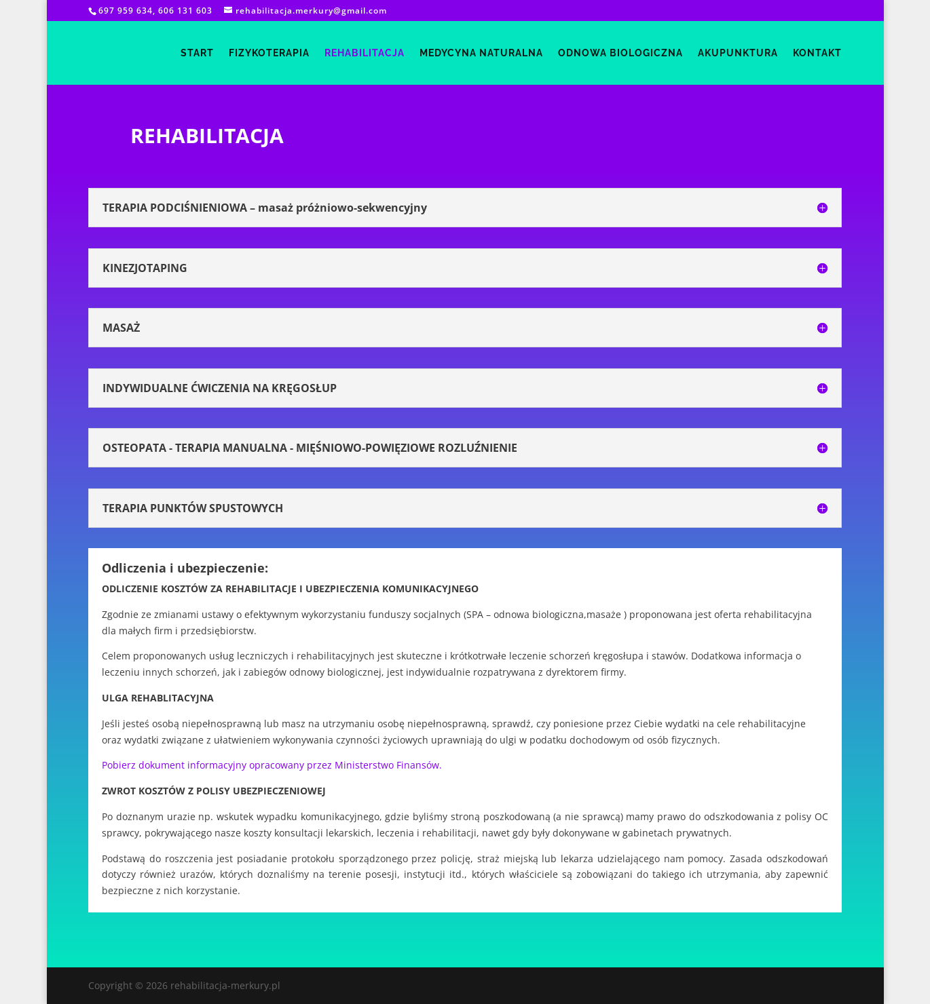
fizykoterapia (269, 53)
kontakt (817, 53)
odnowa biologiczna (620, 53)
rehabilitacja (364, 53)
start (197, 53)
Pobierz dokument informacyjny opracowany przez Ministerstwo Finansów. (272, 764)
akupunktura (738, 53)
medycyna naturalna (481, 53)
